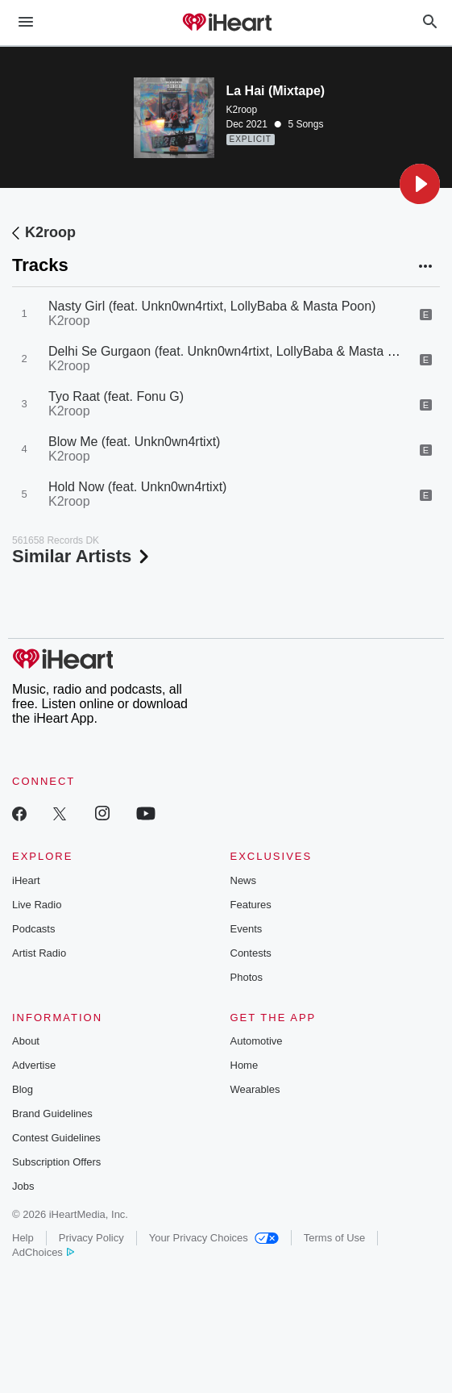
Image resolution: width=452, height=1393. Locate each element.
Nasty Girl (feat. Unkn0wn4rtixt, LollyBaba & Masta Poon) (211, 306)
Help (23, 1238)
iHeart (26, 880)
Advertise (34, 1065)
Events (246, 929)
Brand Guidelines (52, 1113)
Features (251, 905)
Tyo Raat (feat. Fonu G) (116, 396)
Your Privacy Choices (214, 1238)
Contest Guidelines (56, 1138)
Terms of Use (335, 1238)
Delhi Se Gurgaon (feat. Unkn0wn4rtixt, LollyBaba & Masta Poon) (234, 351)
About (25, 1041)
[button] (420, 184)
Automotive (256, 1041)
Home (244, 1065)
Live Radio (36, 905)
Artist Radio (39, 953)
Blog (22, 1089)
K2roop (242, 109)
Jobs (23, 1186)
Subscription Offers (56, 1162)
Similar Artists (82, 556)
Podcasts (33, 929)
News (243, 880)
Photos (246, 977)
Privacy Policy (91, 1238)
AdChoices (43, 1252)
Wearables (255, 1089)
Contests (251, 953)
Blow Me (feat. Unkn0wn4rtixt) (134, 441)
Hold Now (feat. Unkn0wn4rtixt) (137, 487)
